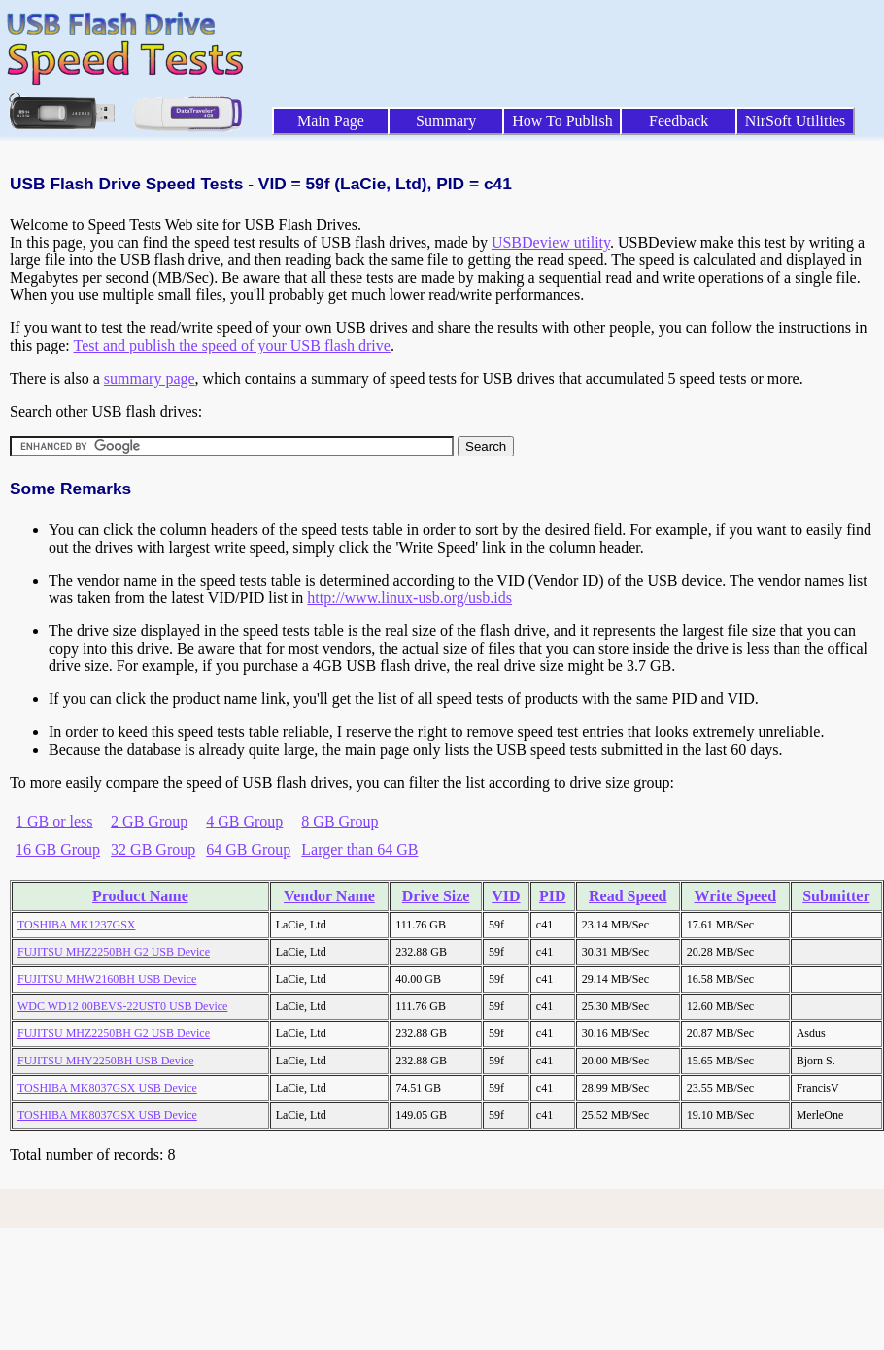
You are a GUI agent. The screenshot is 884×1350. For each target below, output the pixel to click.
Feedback (678, 121)
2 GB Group (149, 821)
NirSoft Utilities (795, 121)
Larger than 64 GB (359, 849)
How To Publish (562, 121)
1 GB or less (54, 821)
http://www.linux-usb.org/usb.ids (409, 598)
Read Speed (627, 896)
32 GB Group (153, 849)
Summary (446, 121)
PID (552, 896)
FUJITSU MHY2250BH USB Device (105, 1060)
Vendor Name (329, 896)
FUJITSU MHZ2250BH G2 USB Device (113, 952)
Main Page (330, 121)
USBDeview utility (551, 242)
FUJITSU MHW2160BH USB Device (106, 979)
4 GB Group (244, 821)
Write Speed (735, 896)
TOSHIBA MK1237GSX (76, 924)
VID (506, 896)
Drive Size (436, 896)
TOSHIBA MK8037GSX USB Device (107, 1088)
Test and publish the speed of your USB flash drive (231, 345)
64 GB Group (248, 849)
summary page (149, 378)
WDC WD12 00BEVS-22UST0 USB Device (122, 1006)
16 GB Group (58, 849)
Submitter (835, 896)
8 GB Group (339, 821)
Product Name (140, 896)
